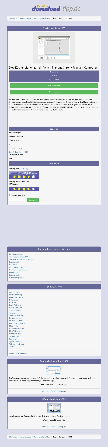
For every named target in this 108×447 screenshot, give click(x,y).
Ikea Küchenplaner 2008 (18, 152)
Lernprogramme (15, 318)
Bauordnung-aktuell (17, 277)
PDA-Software (14, 331)
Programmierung (15, 334)
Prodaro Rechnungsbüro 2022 (54, 361)
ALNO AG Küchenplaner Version (21, 259)
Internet (12, 313)
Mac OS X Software (17, 323)
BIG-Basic (13, 264)
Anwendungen (25, 18)
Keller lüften (14, 272)
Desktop (12, 302)
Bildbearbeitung (15, 294)
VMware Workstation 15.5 (54, 399)
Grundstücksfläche (16, 267)
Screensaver (14, 336)
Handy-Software (15, 307)
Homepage (54, 92)
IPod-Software (15, 310)
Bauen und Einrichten (42, 18)
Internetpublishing (16, 315)
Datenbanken (14, 300)
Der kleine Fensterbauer (18, 270)
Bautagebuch (14, 262)
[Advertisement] (29, 118)
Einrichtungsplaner (16, 254)
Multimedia (13, 326)
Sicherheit (13, 339)
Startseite (13, 18)
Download (46, 391)
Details (53, 391)
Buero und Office (16, 297)
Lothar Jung (23, 168)
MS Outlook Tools (16, 321)
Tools (11, 347)
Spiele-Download (16, 341)
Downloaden (54, 85)
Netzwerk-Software (16, 328)
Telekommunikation (16, 344)
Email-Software (15, 305)
